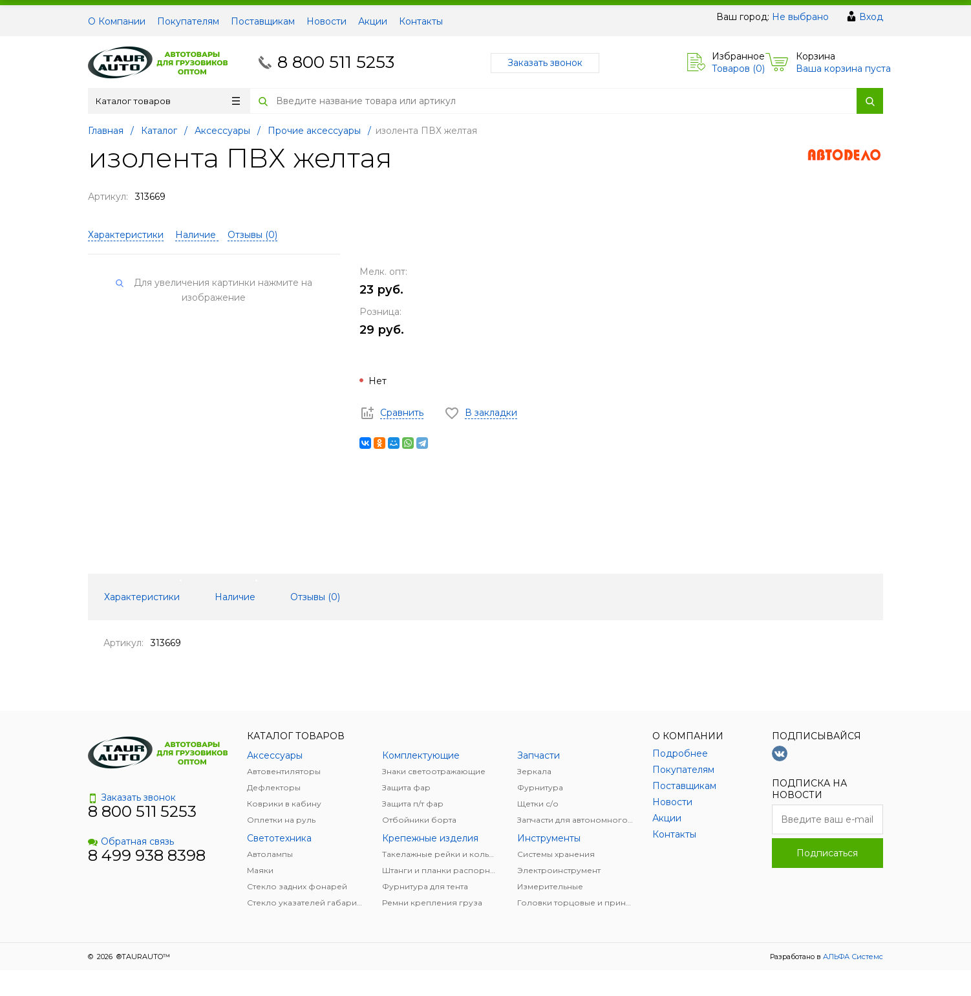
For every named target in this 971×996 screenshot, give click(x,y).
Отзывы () (252, 235)
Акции (372, 21)
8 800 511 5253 (335, 62)
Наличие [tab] (235, 597)
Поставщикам (263, 21)
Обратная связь (131, 841)
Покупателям (188, 21)
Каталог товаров (168, 101)
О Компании (116, 21)
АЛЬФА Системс (852, 956)
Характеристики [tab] (142, 597)
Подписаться (827, 853)
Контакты (421, 21)
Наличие (197, 235)
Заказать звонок (544, 63)
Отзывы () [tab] (315, 597)
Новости (326, 21)
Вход (871, 17)
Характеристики (126, 235)
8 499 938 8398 (147, 855)
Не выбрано (800, 17)
